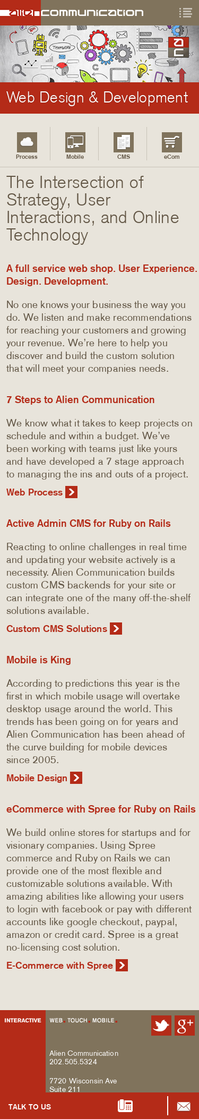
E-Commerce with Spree (59, 965)
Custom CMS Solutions (56, 629)
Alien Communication (76, 12)
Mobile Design (36, 778)
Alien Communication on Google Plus (185, 1025)
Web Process (34, 492)
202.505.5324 (73, 1061)
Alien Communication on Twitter (161, 1025)
